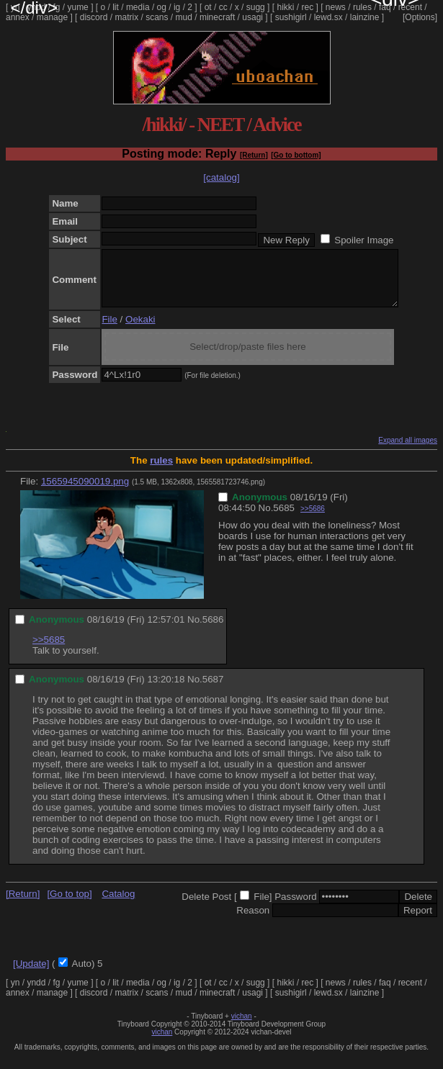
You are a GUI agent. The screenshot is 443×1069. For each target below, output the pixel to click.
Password (295, 907)
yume (77, 7)
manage (52, 17)
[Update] (31, 974)
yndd (36, 7)
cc (223, 7)
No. (266, 518)
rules (362, 7)
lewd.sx (328, 17)
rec (308, 7)
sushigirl (291, 17)
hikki (285, 7)
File (109, 330)
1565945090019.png (85, 492)
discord (94, 17)
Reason (252, 921)
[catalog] (221, 177)
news (336, 7)
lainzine (365, 17)
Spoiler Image (363, 240)
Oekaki (140, 330)
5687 (213, 690)
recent (410, 7)
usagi (252, 17)
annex (18, 17)
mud (184, 17)
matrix (126, 17)
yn (15, 7)
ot (208, 7)
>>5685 (48, 650)
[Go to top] (69, 904)
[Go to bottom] (296, 155)
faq (385, 7)
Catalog (118, 904)
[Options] (420, 17)
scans (157, 17)
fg (56, 7)
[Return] (254, 155)
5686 (213, 630)
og (161, 7)
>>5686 (312, 519)
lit (115, 7)
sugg (255, 7)
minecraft (217, 17)
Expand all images (407, 451)
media (138, 7)
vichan (241, 1027)
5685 (284, 518)
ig (177, 7)
